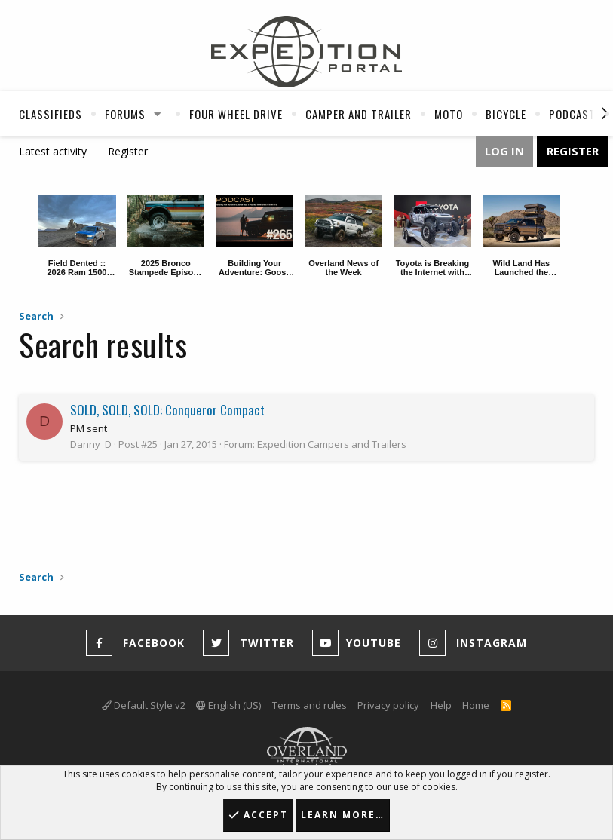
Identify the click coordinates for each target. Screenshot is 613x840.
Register (128, 151)
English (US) (228, 705)
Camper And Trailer (358, 114)
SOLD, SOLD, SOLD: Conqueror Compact (167, 409)
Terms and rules (309, 705)
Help (441, 705)
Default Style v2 (143, 705)
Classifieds (50, 114)
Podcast (572, 114)
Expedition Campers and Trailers (331, 444)
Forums (125, 114)
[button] (157, 113)
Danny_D (91, 444)
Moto (448, 114)
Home (475, 705)
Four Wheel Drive (236, 114)
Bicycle (506, 114)
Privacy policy (388, 705)
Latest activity (53, 151)
